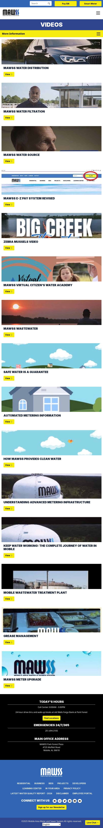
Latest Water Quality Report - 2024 (31, 793)
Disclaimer (62, 793)
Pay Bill (65, 3)
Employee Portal (82, 793)
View (9, 74)
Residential (23, 783)
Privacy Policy (72, 788)
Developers (79, 783)
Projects (62, 783)
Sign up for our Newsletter (51, 807)
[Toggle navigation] (98, 13)
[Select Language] (51, 824)
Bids (51, 783)
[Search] (38, 3)
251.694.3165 (51, 730)
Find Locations (51, 718)
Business (39, 783)
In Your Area (52, 788)
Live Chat (92, 822)
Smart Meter (90, 3)
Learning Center (31, 788)
